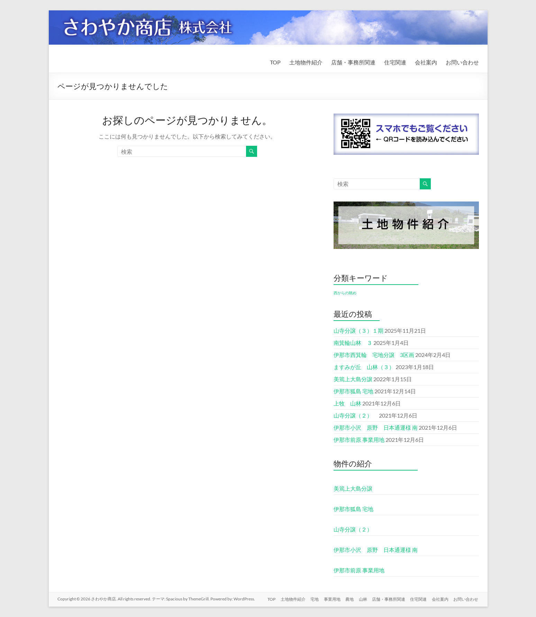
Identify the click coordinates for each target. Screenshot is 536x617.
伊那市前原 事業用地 (359, 439)
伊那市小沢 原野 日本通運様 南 (376, 427)
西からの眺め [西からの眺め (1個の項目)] (345, 292)
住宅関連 (395, 62)
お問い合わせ (462, 62)
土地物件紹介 (305, 62)
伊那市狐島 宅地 (353, 391)
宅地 (311, 598)
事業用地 (329, 598)
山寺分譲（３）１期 (358, 330)
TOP (275, 62)
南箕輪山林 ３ (353, 342)
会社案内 (426, 62)
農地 (347, 598)
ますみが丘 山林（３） (364, 367)
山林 (361, 598)
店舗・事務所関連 (353, 62)
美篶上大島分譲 (353, 379)
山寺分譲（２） (356, 415)
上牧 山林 (347, 403)
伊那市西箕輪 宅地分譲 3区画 (374, 354)
